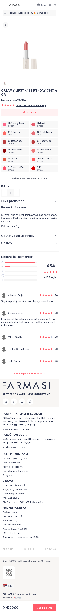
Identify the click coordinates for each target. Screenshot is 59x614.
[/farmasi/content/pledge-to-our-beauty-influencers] (23, 502)
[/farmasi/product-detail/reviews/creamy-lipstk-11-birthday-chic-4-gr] (29, 373)
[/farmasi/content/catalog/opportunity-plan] (10, 512)
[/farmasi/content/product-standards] (13, 494)
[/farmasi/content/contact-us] (12, 525)
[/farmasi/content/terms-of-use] (11, 462)
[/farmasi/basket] (49, 5)
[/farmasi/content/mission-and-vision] (15, 489)
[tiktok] (30, 401)
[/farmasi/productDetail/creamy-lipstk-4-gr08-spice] (15, 159)
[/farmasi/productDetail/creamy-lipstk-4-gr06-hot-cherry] (15, 151)
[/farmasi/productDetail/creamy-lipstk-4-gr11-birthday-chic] (44, 159)
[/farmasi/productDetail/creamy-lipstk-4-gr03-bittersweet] (15, 133)
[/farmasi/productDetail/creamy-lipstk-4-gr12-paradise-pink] (15, 168)
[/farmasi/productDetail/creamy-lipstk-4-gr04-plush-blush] (44, 133)
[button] (29, 178)
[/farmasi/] (15, 5)
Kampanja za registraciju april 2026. (21, 537)
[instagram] (6, 401)
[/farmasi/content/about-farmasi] (14, 485)
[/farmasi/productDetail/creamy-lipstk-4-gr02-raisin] (44, 124)
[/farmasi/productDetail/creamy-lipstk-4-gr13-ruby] (44, 168)
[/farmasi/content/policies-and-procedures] (13, 467)
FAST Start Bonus (12, 533)
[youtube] (22, 401)
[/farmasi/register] (17, 429)
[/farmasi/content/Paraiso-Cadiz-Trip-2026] (15, 529)
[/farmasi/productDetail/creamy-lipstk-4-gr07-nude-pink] (44, 151)
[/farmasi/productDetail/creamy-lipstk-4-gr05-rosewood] (15, 142)
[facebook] (14, 401)
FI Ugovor (8, 475)
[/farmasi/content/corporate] (11, 498)
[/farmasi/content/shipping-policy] (15, 458)
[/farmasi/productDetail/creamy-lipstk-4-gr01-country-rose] (15, 124)
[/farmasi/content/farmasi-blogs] (10, 520)
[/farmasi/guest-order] (14, 447)
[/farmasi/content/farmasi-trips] (13, 516)
